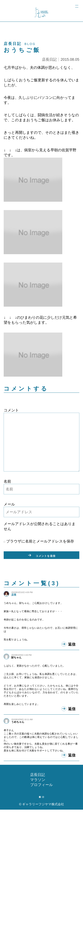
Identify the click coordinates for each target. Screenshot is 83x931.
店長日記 (49, 59)
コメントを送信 (45, 556)
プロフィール (41, 906)
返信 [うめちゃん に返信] (71, 875)
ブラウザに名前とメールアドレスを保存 (39, 541)
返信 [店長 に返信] (71, 684)
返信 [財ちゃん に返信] (71, 793)
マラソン (37, 901)
